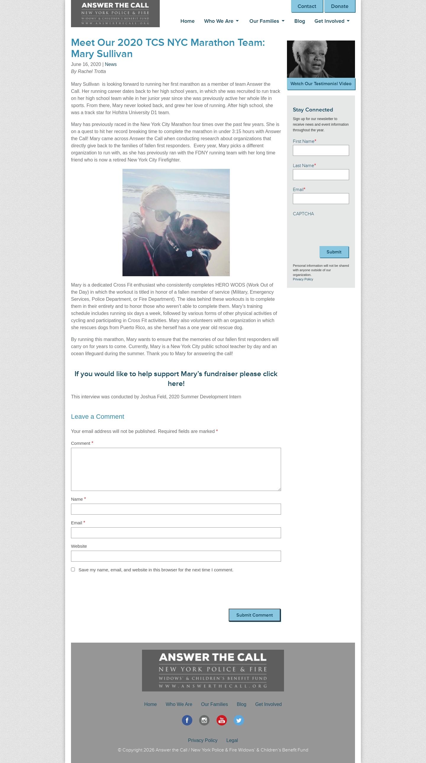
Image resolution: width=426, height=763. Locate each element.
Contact (307, 6)
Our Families (264, 21)
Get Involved (329, 21)
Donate (339, 6)
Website (79, 546)
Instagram (204, 720)
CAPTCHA (303, 214)
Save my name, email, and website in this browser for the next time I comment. (155, 569)
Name (78, 499)
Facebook (187, 720)
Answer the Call (118, 13)
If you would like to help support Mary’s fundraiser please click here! (176, 378)
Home (187, 21)
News (111, 64)
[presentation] (116, 592)
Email (78, 522)
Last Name (304, 166)
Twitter (239, 720)
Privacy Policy (303, 279)
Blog (299, 21)
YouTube (222, 720)
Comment (82, 443)
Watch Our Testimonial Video (321, 84)
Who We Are (218, 21)
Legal (232, 740)
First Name (304, 141)
